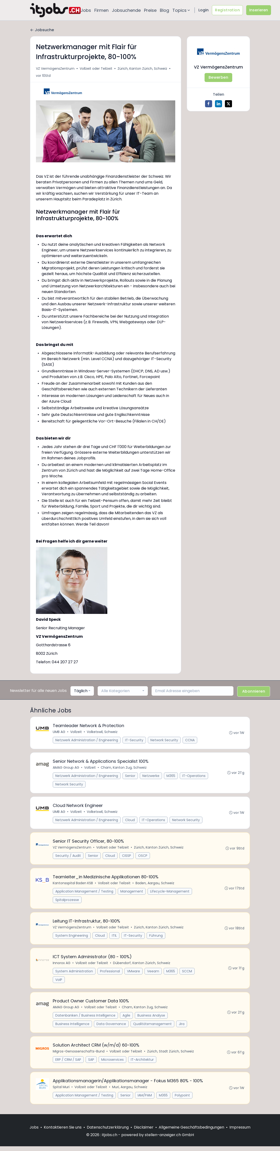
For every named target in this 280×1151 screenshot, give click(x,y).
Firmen (101, 10)
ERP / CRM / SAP (68, 1063)
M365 (171, 776)
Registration (227, 10)
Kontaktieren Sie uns (63, 1132)
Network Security (164, 740)
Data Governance (111, 1027)
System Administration (74, 974)
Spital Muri (61, 1091)
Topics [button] (181, 10)
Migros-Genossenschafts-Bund (79, 1055)
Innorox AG (62, 966)
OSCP (143, 857)
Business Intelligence (73, 1027)
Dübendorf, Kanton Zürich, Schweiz (142, 966)
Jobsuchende (126, 10)
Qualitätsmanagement (152, 1027)
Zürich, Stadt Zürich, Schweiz (170, 1055)
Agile (127, 1019)
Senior (130, 776)
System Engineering (72, 938)
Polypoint (182, 1099)
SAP (91, 1063)
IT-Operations (67, 785)
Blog (164, 10)
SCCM (187, 974)
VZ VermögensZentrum (55, 68)
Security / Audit (68, 857)
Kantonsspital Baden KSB (73, 885)
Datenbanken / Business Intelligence (86, 1019)
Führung (156, 938)
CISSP (126, 857)
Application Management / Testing (85, 893)
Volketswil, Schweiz (102, 732)
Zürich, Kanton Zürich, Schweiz (142, 68)
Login (203, 10)
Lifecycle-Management (170, 893)
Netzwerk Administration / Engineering (87, 740)
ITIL (114, 938)
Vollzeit (76, 732)
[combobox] (82, 691)
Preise (150, 10)
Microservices (112, 1063)
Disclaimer (143, 1132)
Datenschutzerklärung (108, 1132)
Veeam (153, 974)
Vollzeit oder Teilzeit (96, 68)
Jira (182, 1027)
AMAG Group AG (66, 768)
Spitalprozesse (67, 902)
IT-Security (134, 740)
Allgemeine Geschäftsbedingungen (191, 1132)
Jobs (86, 10)
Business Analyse (151, 1019)
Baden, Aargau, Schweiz (155, 885)
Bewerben (218, 77)
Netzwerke (151, 776)
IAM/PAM (145, 1099)
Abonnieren (253, 691)
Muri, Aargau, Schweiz (130, 1091)
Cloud (130, 821)
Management (132, 893)
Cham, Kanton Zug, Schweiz (124, 768)
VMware (133, 974)
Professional (110, 974)
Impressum (239, 1132)
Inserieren (258, 10)
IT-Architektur (142, 1063)
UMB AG (59, 732)
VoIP (59, 982)
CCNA (190, 740)
